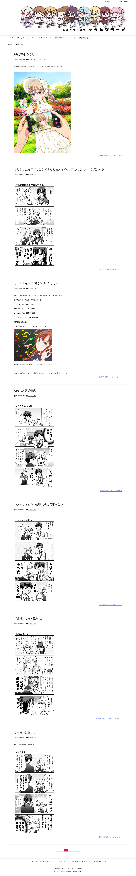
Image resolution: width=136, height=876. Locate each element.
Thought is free (77, 871)
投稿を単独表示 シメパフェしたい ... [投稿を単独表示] (110, 605)
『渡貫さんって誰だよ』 (29, 618)
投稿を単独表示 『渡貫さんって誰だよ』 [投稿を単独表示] (109, 719)
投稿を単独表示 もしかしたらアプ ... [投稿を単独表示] (110, 269)
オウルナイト (32, 174)
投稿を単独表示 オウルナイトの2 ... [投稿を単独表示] (110, 377)
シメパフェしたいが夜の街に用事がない (38, 504)
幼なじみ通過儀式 (25, 390)
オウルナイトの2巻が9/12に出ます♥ (36, 283)
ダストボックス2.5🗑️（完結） (37, 59)
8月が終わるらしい (25, 54)
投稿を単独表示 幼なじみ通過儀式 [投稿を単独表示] (111, 491)
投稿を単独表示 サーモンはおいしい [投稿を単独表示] (110, 837)
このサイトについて (111, 1)
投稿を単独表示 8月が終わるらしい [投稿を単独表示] (110, 155)
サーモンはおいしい (26, 732)
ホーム (12, 44)
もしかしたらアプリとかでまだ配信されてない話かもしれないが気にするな (60, 169)
